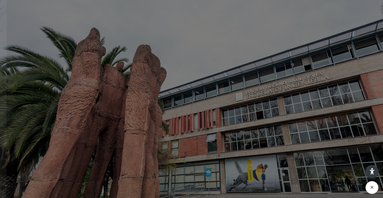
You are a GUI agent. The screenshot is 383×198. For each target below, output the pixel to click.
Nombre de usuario (27, 88)
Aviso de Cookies (58, 193)
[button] (372, 171)
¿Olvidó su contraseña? (88, 143)
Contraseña (20, 116)
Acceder (58, 158)
